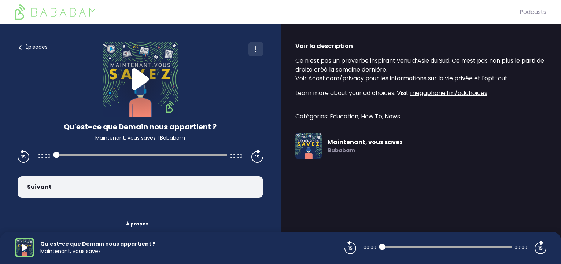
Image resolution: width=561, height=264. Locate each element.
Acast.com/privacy (336, 78)
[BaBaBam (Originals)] (267, 12)
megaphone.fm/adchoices (448, 93)
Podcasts (533, 12)
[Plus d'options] (255, 49)
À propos (137, 224)
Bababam (172, 138)
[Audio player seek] (140, 154)
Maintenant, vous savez (125, 138)
